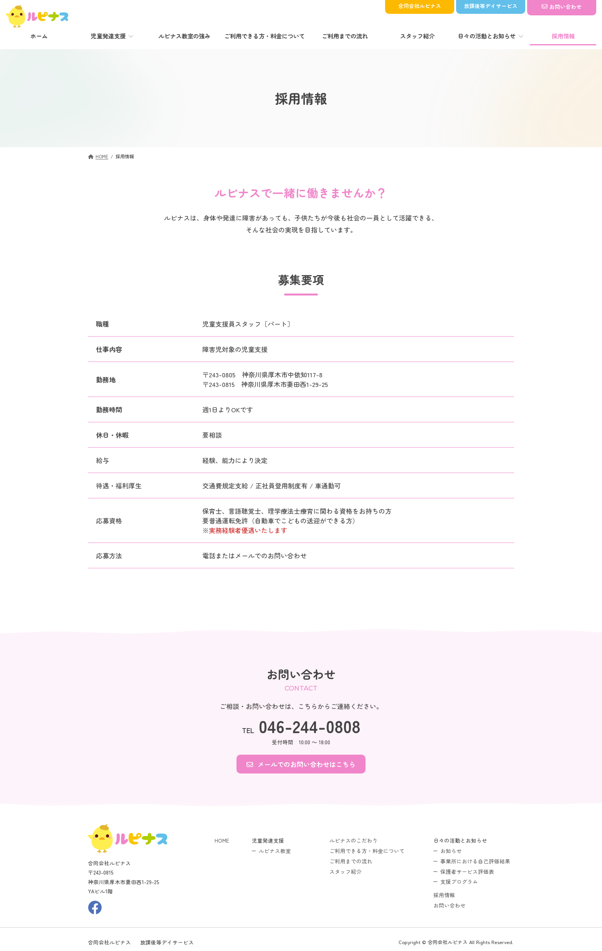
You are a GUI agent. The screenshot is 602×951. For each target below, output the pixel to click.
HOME (222, 840)
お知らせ (451, 851)
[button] (301, 764)
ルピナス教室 (275, 851)
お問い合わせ (449, 905)
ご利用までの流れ (350, 861)
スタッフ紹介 (345, 871)
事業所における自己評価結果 (475, 861)
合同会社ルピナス (109, 942)
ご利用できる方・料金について (367, 851)
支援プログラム (459, 881)
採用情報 (444, 895)
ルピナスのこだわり (353, 840)
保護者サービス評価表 (467, 871)
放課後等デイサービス (167, 942)
